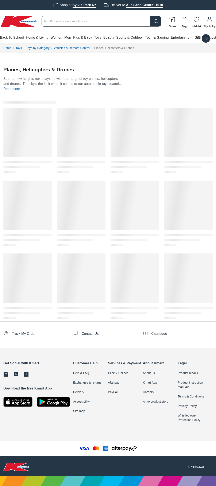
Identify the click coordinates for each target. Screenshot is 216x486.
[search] (155, 21)
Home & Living (37, 37)
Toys (97, 37)
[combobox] (101, 21)
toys (105, 84)
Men (67, 37)
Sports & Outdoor (129, 37)
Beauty (108, 37)
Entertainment (181, 37)
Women (56, 37)
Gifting (199, 37)
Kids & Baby (82, 37)
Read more (11, 89)
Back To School (12, 37)
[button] (108, 38)
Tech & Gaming (157, 37)
